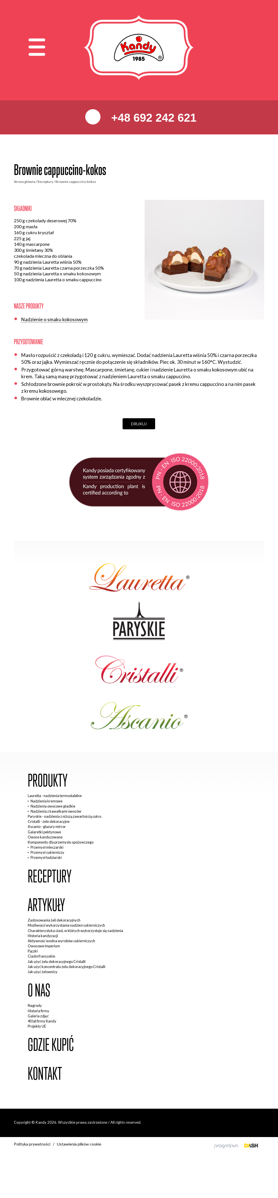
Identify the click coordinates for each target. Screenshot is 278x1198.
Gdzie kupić (51, 1045)
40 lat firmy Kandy (42, 1021)
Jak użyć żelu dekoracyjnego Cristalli (56, 961)
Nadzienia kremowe (47, 801)
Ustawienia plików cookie (79, 1144)
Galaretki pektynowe (44, 832)
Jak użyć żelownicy (42, 971)
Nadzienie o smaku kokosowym (54, 319)
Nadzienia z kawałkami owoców (56, 811)
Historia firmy (38, 1011)
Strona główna (24, 181)
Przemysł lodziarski (46, 857)
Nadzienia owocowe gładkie (53, 806)
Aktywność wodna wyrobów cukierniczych (61, 941)
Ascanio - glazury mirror (47, 826)
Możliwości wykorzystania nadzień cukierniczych (66, 925)
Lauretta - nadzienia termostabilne (55, 795)
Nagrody (35, 1005)
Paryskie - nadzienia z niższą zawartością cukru (64, 816)
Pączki (33, 951)
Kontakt (45, 1073)
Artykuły (46, 905)
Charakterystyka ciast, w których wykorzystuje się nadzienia (75, 930)
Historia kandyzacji (43, 935)
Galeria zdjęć (38, 1016)
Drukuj (139, 423)
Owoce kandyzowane (45, 837)
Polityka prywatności (32, 1144)
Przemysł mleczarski (47, 847)
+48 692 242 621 (152, 117)
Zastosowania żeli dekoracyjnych (54, 920)
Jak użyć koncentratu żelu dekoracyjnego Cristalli (66, 966)
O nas (39, 990)
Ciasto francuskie (41, 956)
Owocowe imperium (44, 946)
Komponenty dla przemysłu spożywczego (60, 842)
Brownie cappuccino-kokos (75, 181)
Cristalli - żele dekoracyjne (49, 821)
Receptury (45, 181)
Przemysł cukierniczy (47, 852)
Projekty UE (37, 1026)
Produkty (47, 780)
